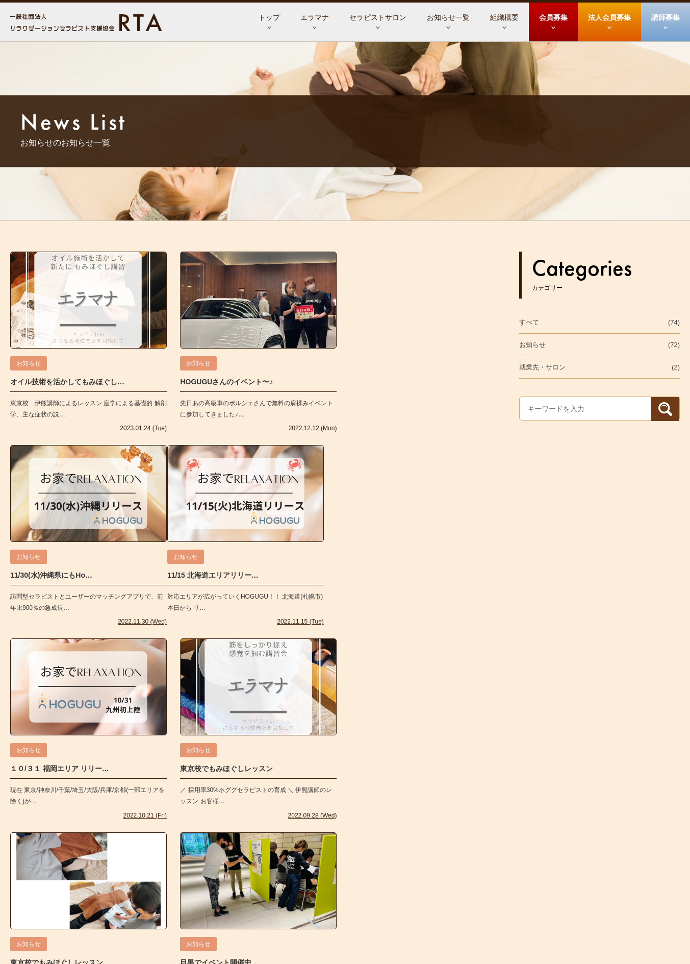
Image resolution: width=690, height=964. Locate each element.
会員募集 (553, 17)
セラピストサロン (377, 17)
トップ (269, 17)
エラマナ (314, 17)
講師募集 (665, 17)
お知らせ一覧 (448, 17)
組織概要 (504, 17)
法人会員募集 (609, 17)
